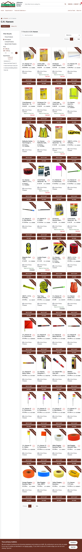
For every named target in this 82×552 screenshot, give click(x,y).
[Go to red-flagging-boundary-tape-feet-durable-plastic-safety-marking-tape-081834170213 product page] (74, 447)
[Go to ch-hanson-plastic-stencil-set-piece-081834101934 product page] (43, 182)
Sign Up (76, 4)
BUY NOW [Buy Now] (29, 83)
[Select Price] (16, 53)
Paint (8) (6, 70)
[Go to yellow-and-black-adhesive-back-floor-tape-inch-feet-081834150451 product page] (43, 299)
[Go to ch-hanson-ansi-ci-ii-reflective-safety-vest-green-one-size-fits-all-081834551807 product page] (74, 105)
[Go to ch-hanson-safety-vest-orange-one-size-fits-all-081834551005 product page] (74, 299)
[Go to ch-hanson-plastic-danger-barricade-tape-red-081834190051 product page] (28, 182)
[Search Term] (45, 4)
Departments (8, 10)
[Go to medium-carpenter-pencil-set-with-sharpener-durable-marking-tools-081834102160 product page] (74, 373)
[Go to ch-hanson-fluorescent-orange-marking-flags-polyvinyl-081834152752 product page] (43, 447)
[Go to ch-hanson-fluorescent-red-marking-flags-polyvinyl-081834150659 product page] (28, 410)
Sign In (70, 4)
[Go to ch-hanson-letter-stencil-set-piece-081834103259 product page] (43, 105)
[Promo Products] (3, 36)
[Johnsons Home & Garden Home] (8, 4)
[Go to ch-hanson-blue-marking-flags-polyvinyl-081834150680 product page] (59, 410)
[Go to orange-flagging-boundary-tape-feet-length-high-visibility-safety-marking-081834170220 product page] (28, 484)
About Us (78, 10)
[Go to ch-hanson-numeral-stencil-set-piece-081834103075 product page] (28, 105)
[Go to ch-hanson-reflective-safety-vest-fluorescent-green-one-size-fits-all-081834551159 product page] (43, 144)
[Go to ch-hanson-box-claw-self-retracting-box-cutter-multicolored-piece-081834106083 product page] (59, 373)
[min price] (5, 53)
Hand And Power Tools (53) (11, 65)
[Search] (65, 4)
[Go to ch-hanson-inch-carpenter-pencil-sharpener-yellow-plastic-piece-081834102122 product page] (74, 484)
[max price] (12, 53)
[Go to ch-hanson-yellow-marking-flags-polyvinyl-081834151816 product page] (28, 447)
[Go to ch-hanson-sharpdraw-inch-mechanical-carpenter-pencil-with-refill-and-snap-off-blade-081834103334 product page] (43, 373)
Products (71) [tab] (5, 26)
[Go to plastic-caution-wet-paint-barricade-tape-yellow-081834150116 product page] (28, 299)
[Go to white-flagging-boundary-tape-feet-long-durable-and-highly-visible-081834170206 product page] (59, 447)
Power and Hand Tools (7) (10, 63)
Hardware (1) (7, 61)
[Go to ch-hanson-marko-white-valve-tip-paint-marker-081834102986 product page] (74, 336)
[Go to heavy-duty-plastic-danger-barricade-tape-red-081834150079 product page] (74, 260)
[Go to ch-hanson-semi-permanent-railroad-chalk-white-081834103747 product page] (74, 66)
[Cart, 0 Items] (80, 4)
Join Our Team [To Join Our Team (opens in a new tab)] (71, 10)
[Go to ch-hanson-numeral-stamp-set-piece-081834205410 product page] (59, 221)
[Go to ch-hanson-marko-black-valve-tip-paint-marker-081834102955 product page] (43, 336)
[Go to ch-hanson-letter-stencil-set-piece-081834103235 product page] (59, 105)
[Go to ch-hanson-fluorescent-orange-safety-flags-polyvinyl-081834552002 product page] (28, 336)
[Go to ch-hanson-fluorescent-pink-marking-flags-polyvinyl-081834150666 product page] (43, 410)
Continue (73, 542)
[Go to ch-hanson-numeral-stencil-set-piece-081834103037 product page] (59, 144)
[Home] (1, 18)
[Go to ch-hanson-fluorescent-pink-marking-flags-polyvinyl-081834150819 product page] (59, 182)
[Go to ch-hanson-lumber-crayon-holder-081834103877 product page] (43, 260)
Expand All (10, 59)
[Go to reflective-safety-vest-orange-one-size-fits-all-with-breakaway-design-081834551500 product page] (28, 144)
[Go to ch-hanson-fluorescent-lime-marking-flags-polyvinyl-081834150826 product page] (74, 182)
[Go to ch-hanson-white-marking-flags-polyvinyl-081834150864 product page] (43, 221)
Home (2, 10)
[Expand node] (3, 65)
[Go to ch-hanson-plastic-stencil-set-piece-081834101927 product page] (74, 221)
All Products (8, 39)
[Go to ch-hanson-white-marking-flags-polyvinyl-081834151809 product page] (74, 410)
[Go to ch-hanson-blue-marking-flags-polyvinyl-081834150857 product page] (28, 221)
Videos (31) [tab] (14, 26)
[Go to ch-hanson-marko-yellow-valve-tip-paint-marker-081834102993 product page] (28, 373)
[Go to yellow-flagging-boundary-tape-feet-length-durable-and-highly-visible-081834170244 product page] (59, 484)
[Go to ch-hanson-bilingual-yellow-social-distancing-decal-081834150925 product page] (59, 260)
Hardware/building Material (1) (12, 67)
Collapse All (10, 57)
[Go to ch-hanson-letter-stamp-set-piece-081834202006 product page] (59, 66)
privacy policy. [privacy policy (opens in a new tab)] (29, 546)
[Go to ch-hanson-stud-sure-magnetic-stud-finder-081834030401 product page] (28, 260)
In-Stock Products (9, 41)
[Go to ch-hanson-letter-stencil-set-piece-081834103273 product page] (43, 66)
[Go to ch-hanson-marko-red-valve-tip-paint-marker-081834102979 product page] (59, 336)
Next (79, 39)
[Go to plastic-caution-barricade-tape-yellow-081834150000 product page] (74, 144)
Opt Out (73, 547)
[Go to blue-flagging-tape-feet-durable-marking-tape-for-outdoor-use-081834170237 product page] (43, 484)
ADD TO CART (29, 80)
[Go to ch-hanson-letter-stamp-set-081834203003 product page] (28, 66)
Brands (6, 18)
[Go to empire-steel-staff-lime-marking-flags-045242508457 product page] (59, 299)
